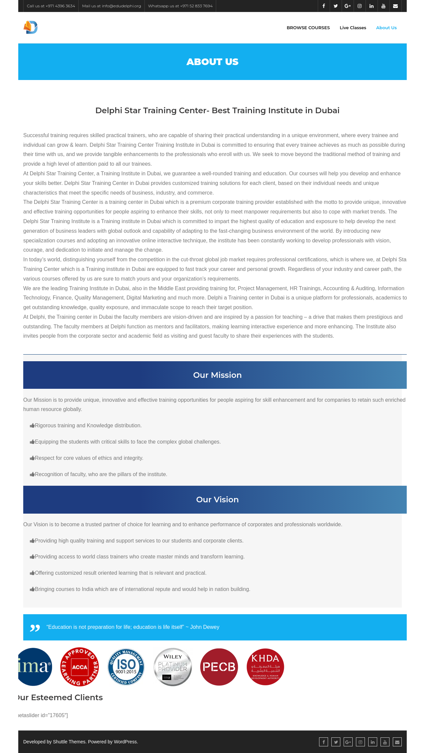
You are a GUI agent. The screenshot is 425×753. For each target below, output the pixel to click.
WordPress (125, 741)
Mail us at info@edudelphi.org (111, 5)
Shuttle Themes (69, 741)
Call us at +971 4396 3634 (51, 5)
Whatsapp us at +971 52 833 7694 (180, 5)
